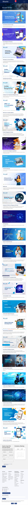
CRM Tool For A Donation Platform (8, 112)
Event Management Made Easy (8, 41)
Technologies (16, 484)
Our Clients (22, 475)
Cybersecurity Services (4, 478)
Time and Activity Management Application (9, 150)
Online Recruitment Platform (7, 78)
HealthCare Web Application (7, 440)
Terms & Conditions (6, 464)
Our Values (22, 477)
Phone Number (5, 455)
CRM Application (5, 223)
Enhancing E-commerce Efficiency (8, 59)
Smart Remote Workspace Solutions (8, 349)
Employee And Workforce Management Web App (10, 205)
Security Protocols (16, 483)
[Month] (19, 449)
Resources (22, 480)
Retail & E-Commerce (10, 477)
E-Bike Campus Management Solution (9, 385)
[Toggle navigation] (24, 1)
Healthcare (9, 475)
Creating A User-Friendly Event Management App (10, 94)
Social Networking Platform (7, 258)
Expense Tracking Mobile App (7, 241)
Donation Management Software (8, 132)
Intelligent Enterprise (4, 476)
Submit (4, 466)
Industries (10, 471)
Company (22, 471)
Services (3, 471)
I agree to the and (7, 464)
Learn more (19, 501)
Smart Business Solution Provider (8, 24)
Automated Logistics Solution (7, 368)
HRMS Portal (5, 186)
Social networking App (6, 168)
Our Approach (22, 474)
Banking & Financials (10, 476)
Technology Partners (17, 476)
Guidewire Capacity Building (7, 402)
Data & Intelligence (4, 477)
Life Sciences (9, 474)
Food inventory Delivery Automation (8, 421)
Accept (12, 503)
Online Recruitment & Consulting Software (9, 277)
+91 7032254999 (5, 491)
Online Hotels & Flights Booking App (8, 313)
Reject (15, 503)
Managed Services (4, 479)
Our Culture (22, 476)
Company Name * (11, 455)
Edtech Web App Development (8, 330)
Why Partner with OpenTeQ (17, 472)
